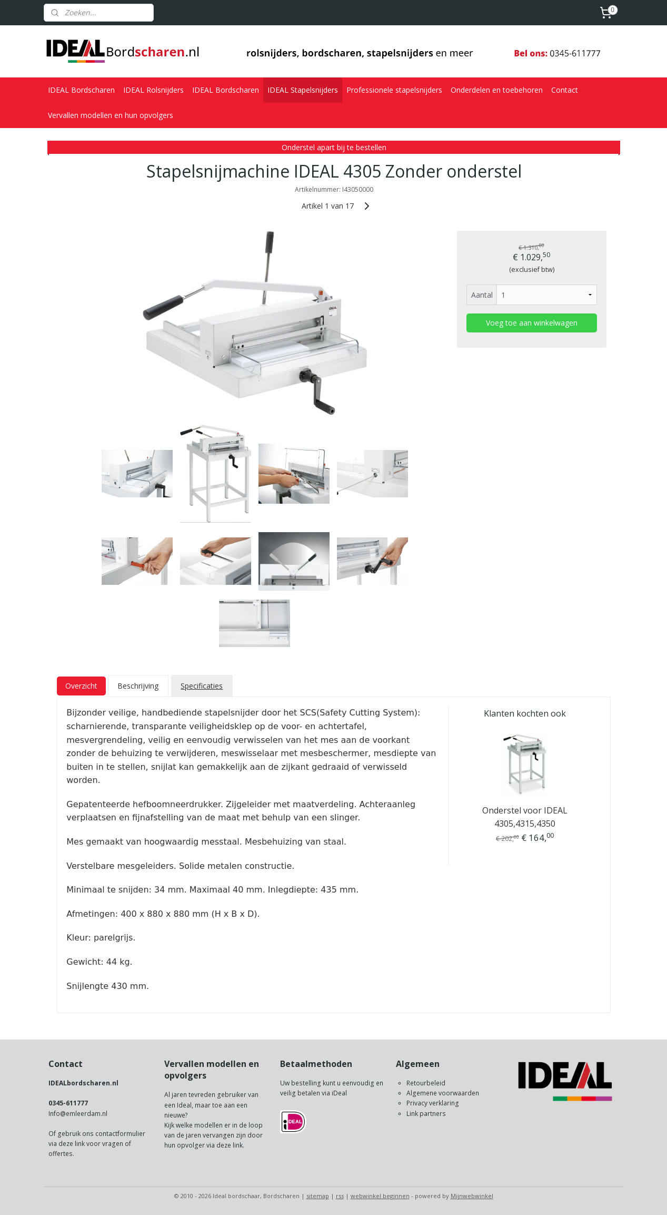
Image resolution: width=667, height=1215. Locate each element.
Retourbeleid (425, 1083)
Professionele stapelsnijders (394, 90)
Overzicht (81, 686)
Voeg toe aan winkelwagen (531, 323)
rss (340, 1196)
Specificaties (202, 686)
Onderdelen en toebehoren (497, 90)
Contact (564, 90)
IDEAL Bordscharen (81, 90)
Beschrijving (137, 686)
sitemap (317, 1196)
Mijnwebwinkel (472, 1196)
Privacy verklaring (432, 1103)
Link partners (426, 1113)
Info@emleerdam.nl (77, 1113)
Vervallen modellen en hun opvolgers (110, 115)
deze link (71, 1143)
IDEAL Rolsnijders (153, 90)
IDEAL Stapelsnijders (302, 90)
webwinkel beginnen (380, 1196)
